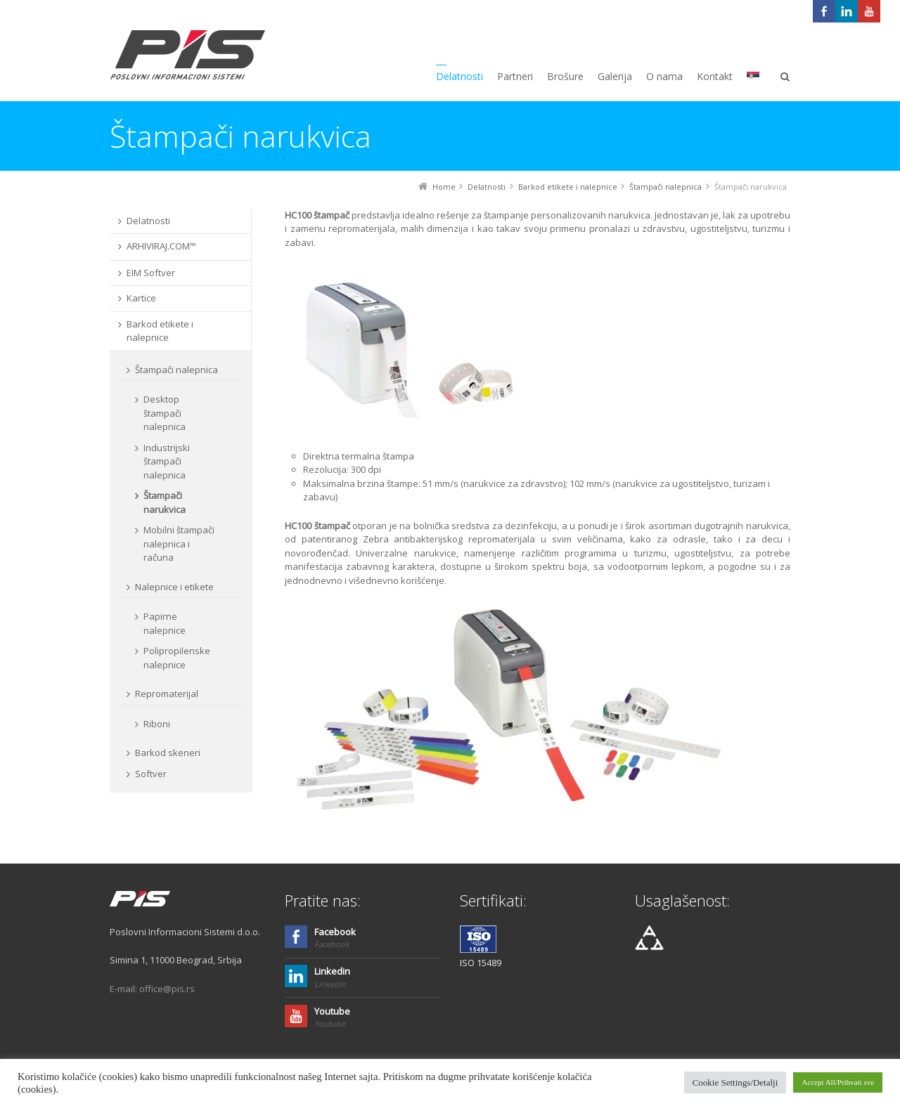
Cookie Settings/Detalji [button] (735, 1082)
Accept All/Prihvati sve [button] (838, 1082)
